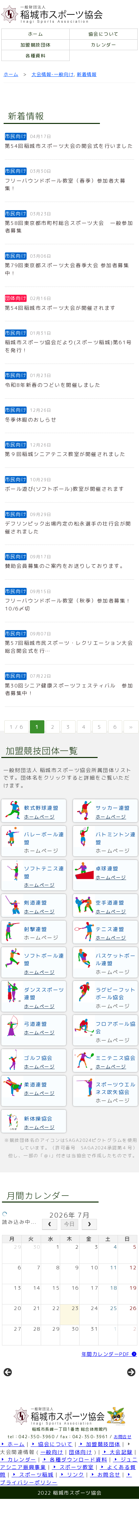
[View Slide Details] (32, 1387)
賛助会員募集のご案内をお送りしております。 (65, 565)
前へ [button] (8, 1385)
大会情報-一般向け (53, 74)
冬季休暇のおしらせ (31, 419)
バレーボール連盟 (44, 838)
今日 (69, 1224)
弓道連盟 (35, 1023)
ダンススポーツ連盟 (44, 993)
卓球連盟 (107, 868)
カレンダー (104, 45)
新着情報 (87, 74)
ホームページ (39, 817)
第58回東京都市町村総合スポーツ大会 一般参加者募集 (69, 226)
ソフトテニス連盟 (44, 872)
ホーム (35, 34)
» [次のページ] (131, 726)
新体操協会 (38, 1118)
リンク (71, 1500)
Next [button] (131, 1385)
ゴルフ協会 (38, 1058)
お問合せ (122, 1462)
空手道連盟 (110, 902)
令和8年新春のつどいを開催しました (53, 384)
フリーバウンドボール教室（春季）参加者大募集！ (65, 184)
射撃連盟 (35, 929)
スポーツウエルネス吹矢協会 (116, 1088)
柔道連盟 (35, 1084)
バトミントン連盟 (116, 838)
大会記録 (117, 1478)
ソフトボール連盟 (44, 959)
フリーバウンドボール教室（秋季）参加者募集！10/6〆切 (68, 604)
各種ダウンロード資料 (74, 1485)
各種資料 (35, 55)
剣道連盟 (35, 902)
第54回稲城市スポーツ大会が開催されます (60, 307)
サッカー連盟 (113, 807)
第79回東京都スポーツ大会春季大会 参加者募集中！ (67, 269)
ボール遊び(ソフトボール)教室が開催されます (65, 488)
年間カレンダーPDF (109, 1354)
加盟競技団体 (35, 45)
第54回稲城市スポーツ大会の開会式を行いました (69, 145)
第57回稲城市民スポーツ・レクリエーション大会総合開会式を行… (69, 646)
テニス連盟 (110, 929)
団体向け (80, 1478)
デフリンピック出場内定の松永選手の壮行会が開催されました (68, 527)
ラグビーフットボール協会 (116, 993)
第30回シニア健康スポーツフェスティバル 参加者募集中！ (69, 689)
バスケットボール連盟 (116, 959)
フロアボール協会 (116, 1027)
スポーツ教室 (73, 1493)
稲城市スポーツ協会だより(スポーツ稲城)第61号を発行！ (68, 346)
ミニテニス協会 (116, 1058)
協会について (103, 34)
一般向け (51, 1478)
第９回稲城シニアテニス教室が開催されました (65, 454)
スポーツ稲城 (33, 1500)
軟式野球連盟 (41, 807)
